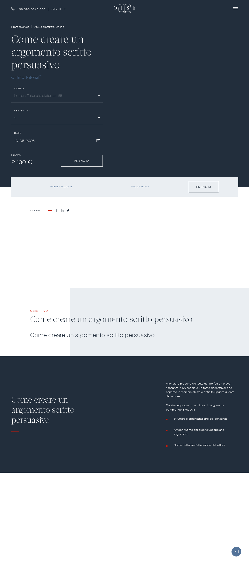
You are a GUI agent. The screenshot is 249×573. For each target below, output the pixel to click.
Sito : (57, 9)
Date (17, 133)
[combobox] (57, 96)
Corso (19, 88)
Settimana (22, 110)
